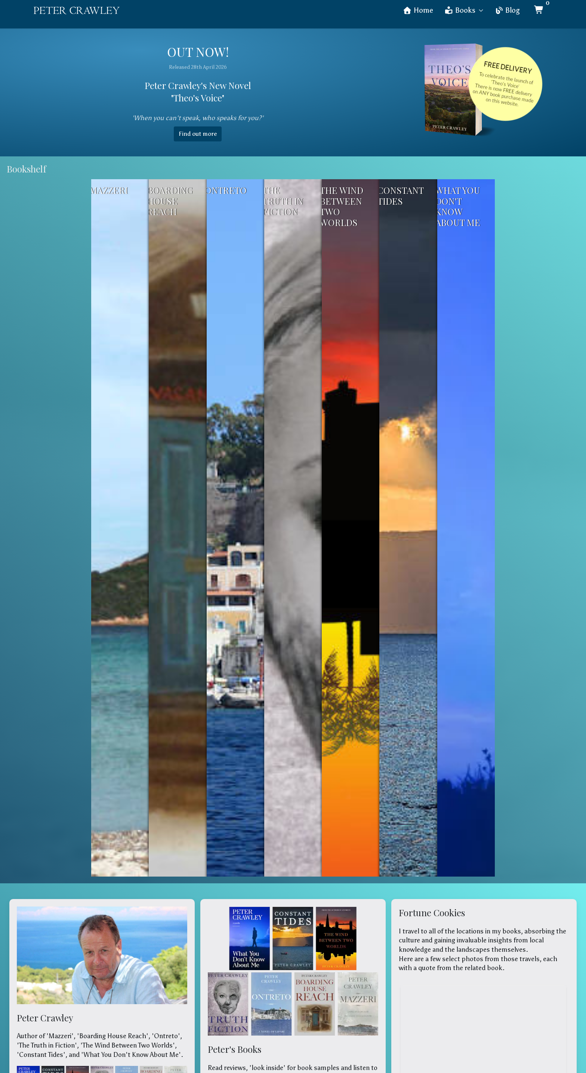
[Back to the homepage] (77, 10)
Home (418, 10)
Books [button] (464, 10)
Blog (507, 10)
